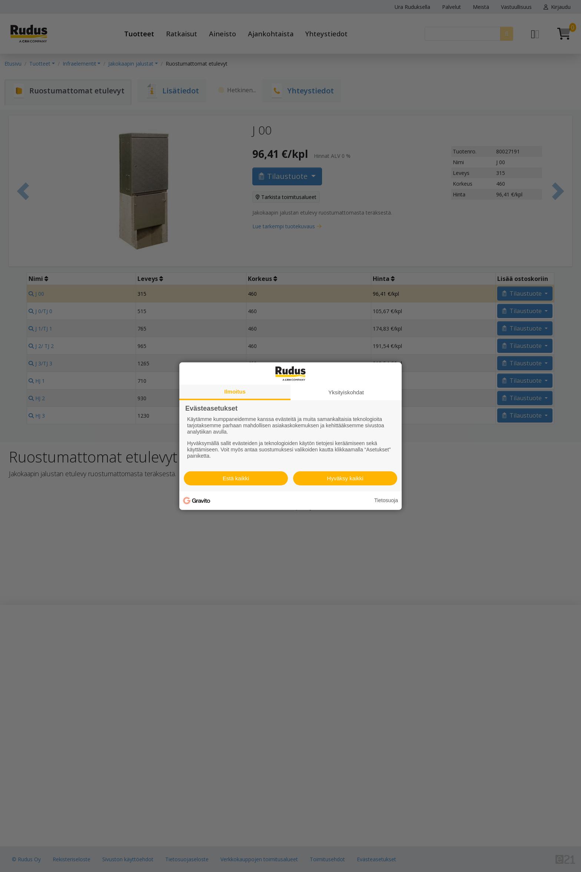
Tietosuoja (386, 500)
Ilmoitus (235, 391)
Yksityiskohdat (346, 392)
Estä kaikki (236, 478)
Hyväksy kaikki (345, 478)
